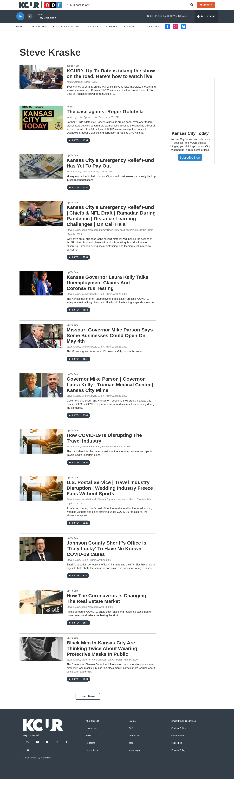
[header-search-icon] (193, 8)
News (20, 33)
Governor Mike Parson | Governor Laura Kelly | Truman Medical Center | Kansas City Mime (110, 392)
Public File (176, 750)
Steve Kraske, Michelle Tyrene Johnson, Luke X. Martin (95, 667)
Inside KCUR (73, 73)
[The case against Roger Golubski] (41, 125)
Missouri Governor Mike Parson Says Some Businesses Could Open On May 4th (110, 342)
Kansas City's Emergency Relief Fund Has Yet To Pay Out (110, 170)
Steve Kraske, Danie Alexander (82, 179)
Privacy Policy (178, 757)
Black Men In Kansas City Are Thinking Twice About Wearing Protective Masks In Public (102, 655)
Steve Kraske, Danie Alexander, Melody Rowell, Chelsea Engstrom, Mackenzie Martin (110, 237)
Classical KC (153, 33)
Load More (88, 703)
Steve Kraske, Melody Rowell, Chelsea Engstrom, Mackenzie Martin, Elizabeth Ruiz (109, 506)
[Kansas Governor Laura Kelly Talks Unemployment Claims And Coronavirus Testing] (41, 290)
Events (132, 728)
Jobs (131, 750)
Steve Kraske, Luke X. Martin (81, 567)
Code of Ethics (178, 735)
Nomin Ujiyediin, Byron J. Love (82, 124)
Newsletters (92, 757)
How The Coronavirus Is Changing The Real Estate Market (106, 605)
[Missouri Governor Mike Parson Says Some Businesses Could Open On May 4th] (41, 343)
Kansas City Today (190, 140)
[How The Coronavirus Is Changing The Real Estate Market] (41, 609)
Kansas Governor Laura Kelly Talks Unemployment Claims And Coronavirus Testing (107, 290)
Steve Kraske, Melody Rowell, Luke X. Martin (89, 301)
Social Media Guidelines (183, 728)
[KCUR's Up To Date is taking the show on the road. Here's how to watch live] (41, 84)
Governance (177, 743)
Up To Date (72, 162)
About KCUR (92, 728)
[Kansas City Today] (190, 109)
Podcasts (90, 750)
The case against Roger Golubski (105, 118)
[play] (20, 23)
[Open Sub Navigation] (26, 33)
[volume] (30, 23)
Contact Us (134, 743)
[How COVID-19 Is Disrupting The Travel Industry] (41, 449)
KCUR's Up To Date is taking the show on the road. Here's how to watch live (111, 80)
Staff (131, 735)
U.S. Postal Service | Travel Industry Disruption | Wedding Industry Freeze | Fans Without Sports (111, 495)
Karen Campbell (75, 89)
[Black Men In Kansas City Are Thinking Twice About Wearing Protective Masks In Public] (41, 656)
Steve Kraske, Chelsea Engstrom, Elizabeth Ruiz (91, 454)
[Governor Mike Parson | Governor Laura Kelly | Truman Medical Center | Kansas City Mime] (41, 392)
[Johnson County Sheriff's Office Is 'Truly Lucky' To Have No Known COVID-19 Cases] (41, 556)
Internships (134, 757)
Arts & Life (38, 33)
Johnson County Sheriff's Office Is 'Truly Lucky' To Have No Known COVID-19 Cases (106, 555)
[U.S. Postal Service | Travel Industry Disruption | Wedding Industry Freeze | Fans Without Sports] (41, 496)
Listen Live (91, 735)
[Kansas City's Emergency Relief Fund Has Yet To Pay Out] (41, 174)
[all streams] (206, 23)
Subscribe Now (190, 165)
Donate (209, 8)
